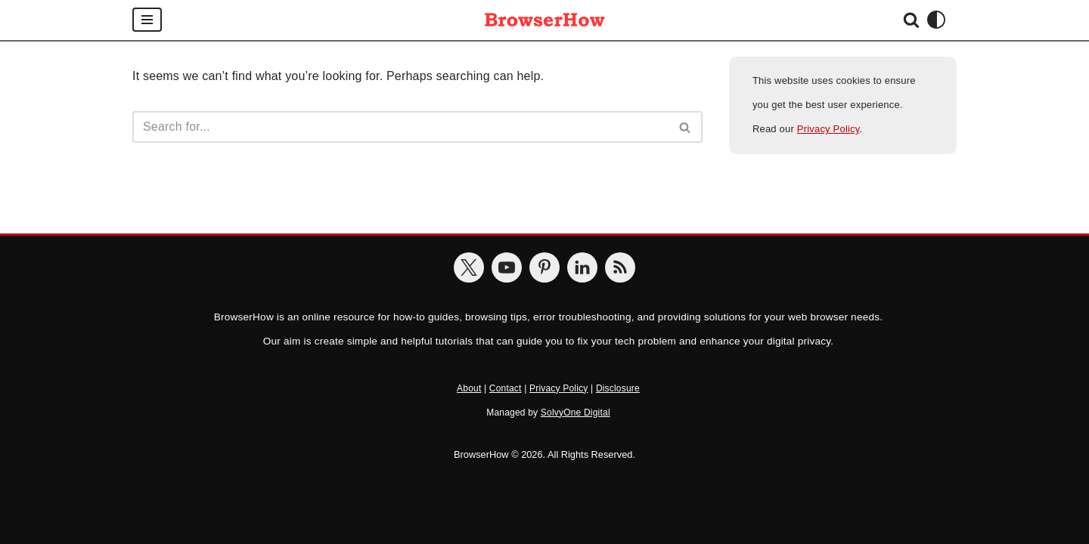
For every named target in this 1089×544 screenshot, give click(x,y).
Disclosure (618, 388)
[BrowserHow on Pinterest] (544, 267)
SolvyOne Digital (575, 412)
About (469, 388)
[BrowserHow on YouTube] (507, 267)
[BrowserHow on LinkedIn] (582, 267)
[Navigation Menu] (147, 20)
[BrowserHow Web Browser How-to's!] (544, 20)
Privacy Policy (828, 128)
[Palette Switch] (936, 20)
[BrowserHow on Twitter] (469, 267)
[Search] (911, 19)
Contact (505, 388)
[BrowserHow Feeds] (620, 267)
